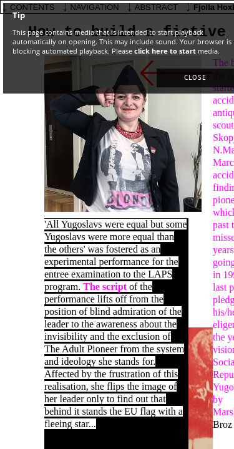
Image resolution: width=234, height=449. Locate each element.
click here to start (165, 51)
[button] (195, 78)
